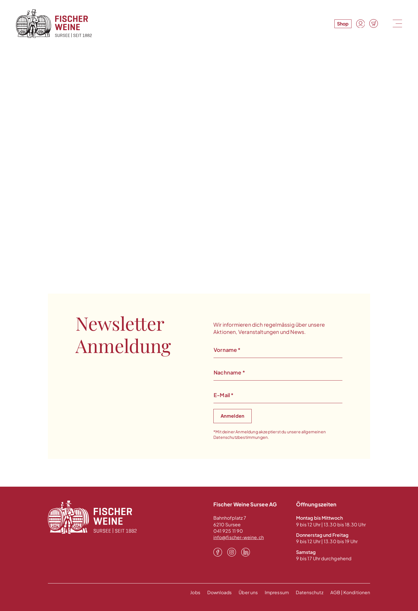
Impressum (275, 592)
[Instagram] (231, 552)
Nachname (229, 372)
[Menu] (396, 23)
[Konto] (360, 23)
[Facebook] (217, 552)
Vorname (227, 349)
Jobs (193, 592)
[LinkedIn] (245, 552)
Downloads (217, 592)
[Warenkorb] (373, 23)
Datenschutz (309, 592)
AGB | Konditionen (350, 592)
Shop (343, 24)
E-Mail (223, 395)
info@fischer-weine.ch (238, 537)
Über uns (246, 592)
